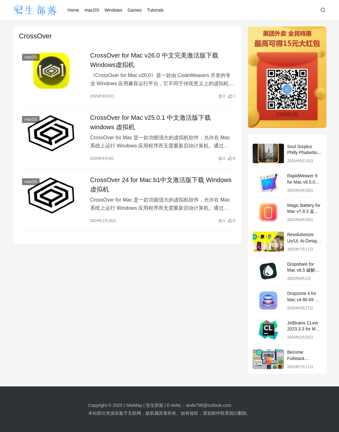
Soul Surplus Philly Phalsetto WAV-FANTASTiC (304, 152)
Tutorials (155, 10)
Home (73, 10)
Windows (113, 10)
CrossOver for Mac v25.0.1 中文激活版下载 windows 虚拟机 (150, 122)
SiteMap (134, 405)
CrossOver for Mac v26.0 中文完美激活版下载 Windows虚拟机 (154, 60)
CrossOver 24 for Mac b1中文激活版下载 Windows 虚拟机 (161, 184)
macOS (92, 10)
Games (135, 10)
